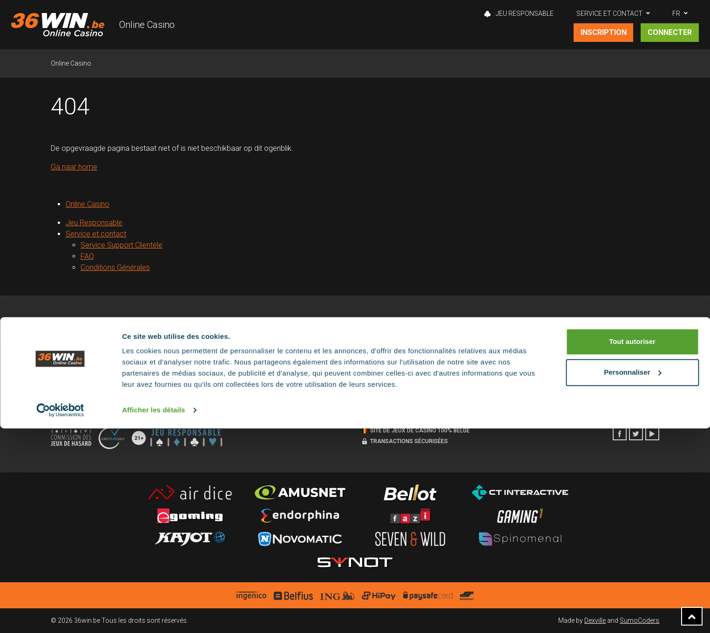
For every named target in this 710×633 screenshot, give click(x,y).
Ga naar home (74, 166)
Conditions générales (82, 361)
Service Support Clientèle (122, 245)
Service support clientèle (396, 347)
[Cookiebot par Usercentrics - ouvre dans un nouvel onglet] (60, 615)
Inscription (604, 32)
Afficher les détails (153, 615)
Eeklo (549, 347)
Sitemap (63, 390)
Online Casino (147, 24)
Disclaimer (221, 361)
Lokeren (553, 361)
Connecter (670, 32)
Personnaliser (632, 576)
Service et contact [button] (609, 13)
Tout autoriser (632, 546)
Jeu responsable (75, 347)
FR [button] (676, 13)
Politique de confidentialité (244, 376)
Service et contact (96, 233)
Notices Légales (74, 376)
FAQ (87, 256)
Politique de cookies (235, 347)
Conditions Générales (115, 267)
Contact (372, 376)
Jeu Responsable (519, 13)
